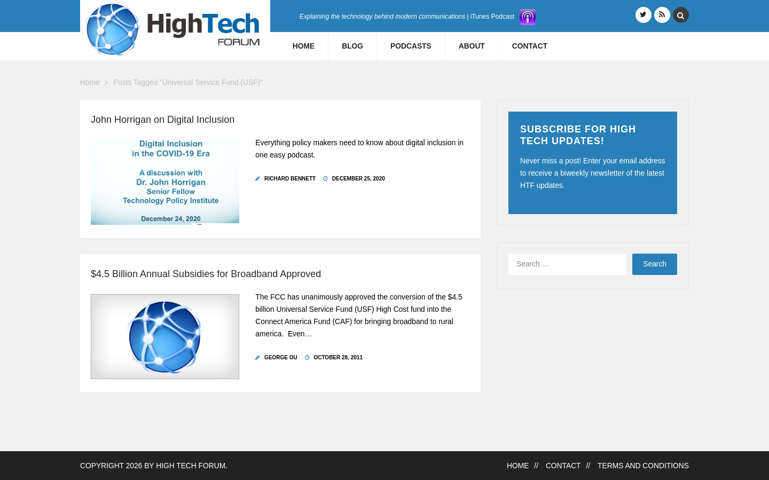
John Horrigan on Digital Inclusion (162, 119)
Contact (529, 46)
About (472, 46)
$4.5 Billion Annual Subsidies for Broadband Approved (206, 274)
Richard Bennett (290, 179)
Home (304, 46)
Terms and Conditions (643, 466)
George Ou (280, 357)
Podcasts (410, 46)
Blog (352, 46)
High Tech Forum (190, 466)
